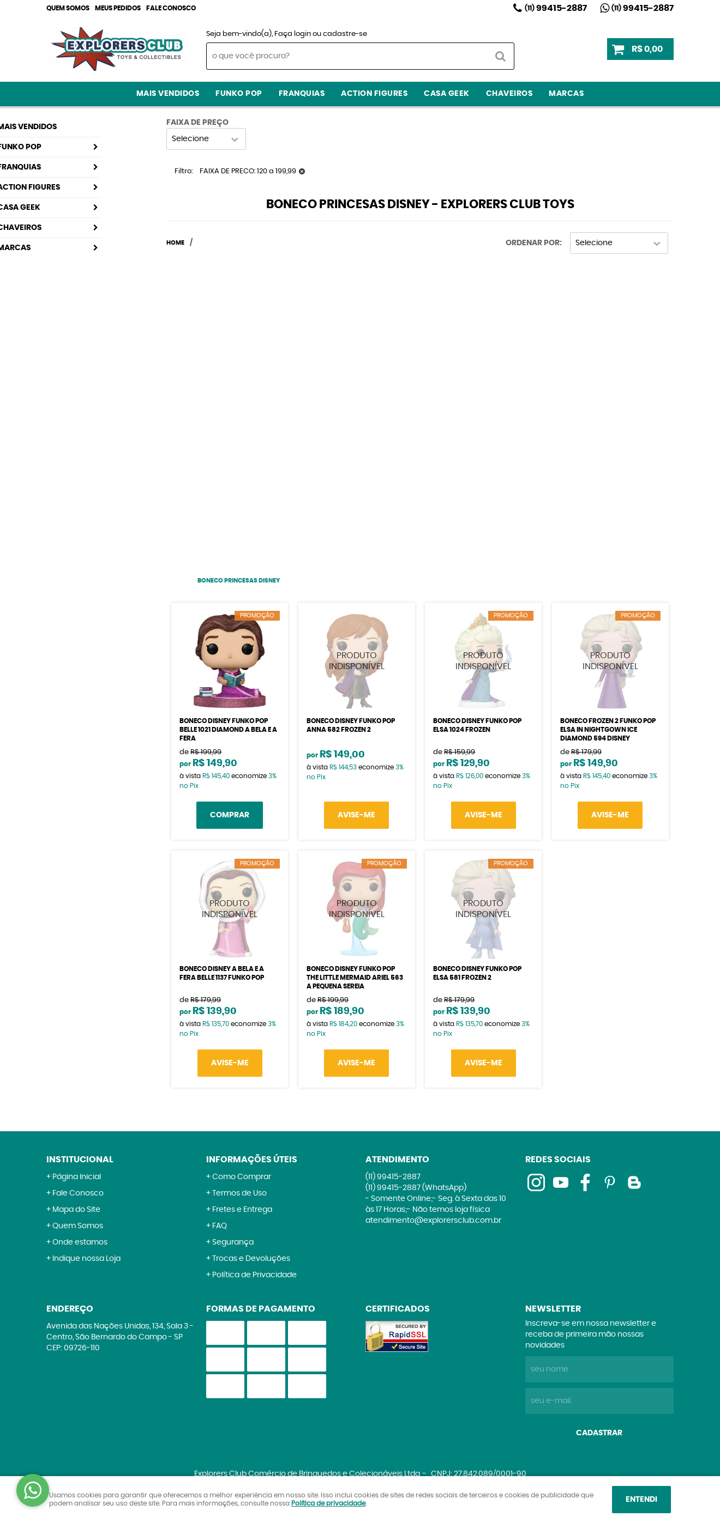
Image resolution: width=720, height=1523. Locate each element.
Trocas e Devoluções (251, 1259)
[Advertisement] (238, 408)
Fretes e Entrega (242, 1209)
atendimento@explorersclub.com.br (433, 1220)
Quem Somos (67, 8)
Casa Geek (447, 94)
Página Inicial (76, 1177)
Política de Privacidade (254, 1275)
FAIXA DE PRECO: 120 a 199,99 (248, 171)
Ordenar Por (533, 243)
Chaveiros (509, 94)
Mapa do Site (76, 1209)
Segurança (233, 1242)
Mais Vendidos (168, 94)
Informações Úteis (251, 1159)
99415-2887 (556, 8)
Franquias (302, 94)
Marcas (566, 94)
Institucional (79, 1159)
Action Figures (374, 94)
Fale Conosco (171, 8)
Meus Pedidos (118, 8)
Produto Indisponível (357, 661)
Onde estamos (79, 1242)
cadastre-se (345, 34)
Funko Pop (238, 94)
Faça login (292, 34)
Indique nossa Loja (86, 1259)
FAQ (219, 1226)
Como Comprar (241, 1177)
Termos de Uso (239, 1193)
